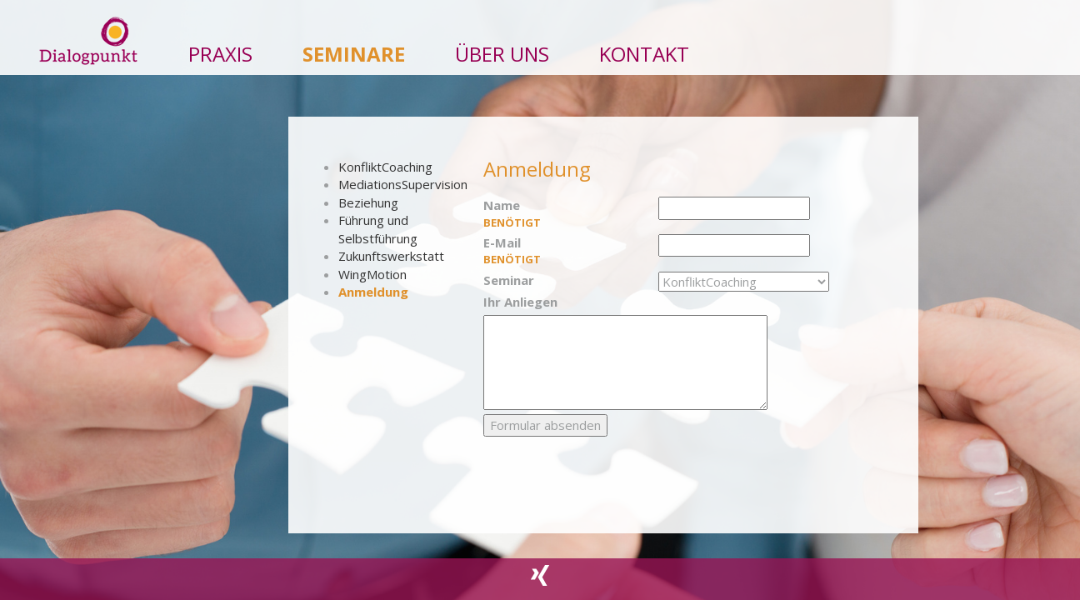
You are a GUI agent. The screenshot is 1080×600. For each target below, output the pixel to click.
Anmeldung (373, 291)
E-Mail (564, 251)
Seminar (508, 280)
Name (564, 213)
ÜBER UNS (502, 49)
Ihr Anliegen (520, 301)
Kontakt (644, 49)
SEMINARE (353, 49)
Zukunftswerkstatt (391, 256)
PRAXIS (220, 49)
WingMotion (372, 274)
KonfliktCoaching (385, 166)
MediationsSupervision (403, 184)
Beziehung (368, 202)
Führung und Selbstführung (378, 229)
